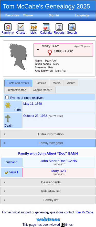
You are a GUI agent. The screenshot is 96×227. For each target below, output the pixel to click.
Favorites (12, 15)
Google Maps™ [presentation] (42, 89)
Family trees (8, 32)
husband (11, 162)
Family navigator (50, 143)
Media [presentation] (56, 82)
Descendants (51, 182)
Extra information (51, 134)
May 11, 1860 (32, 104)
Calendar (46, 32)
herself (11, 172)
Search (72, 32)
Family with (48, 153)
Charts (20, 32)
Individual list (51, 191)
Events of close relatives (24, 98)
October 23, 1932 (35, 116)
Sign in (54, 15)
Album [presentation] (71, 82)
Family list (50, 200)
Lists (33, 32)
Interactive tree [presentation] (16, 89)
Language (82, 15)
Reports (59, 32)
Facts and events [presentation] (18, 82)
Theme (28, 15)
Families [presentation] (41, 82)
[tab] (63, 49)
